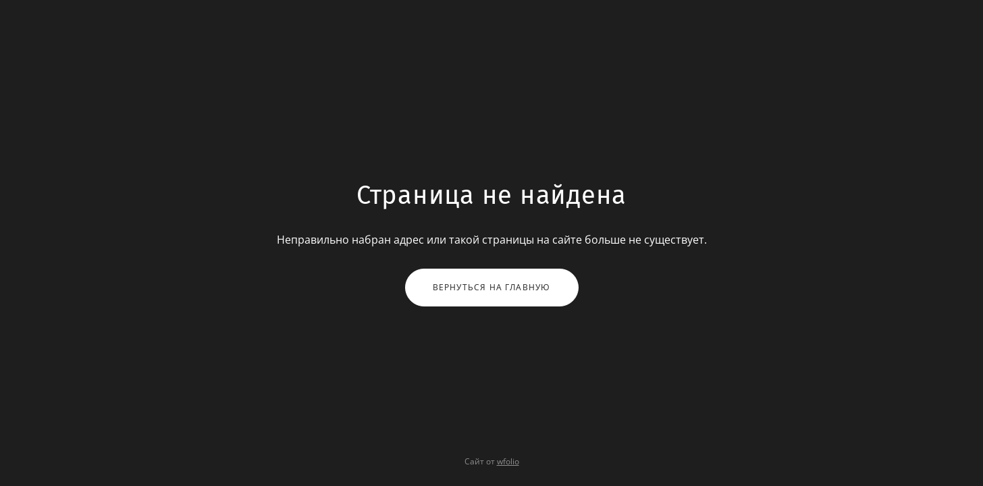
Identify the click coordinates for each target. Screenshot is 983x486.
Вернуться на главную (492, 287)
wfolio (508, 461)
